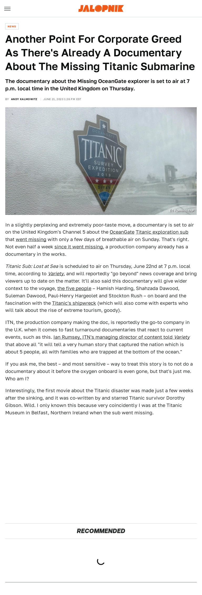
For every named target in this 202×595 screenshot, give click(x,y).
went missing (31, 239)
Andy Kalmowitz (24, 99)
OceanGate (122, 232)
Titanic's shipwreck (74, 303)
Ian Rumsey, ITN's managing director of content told (121, 337)
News (12, 26)
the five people (74, 288)
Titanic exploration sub (162, 232)
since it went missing (78, 246)
